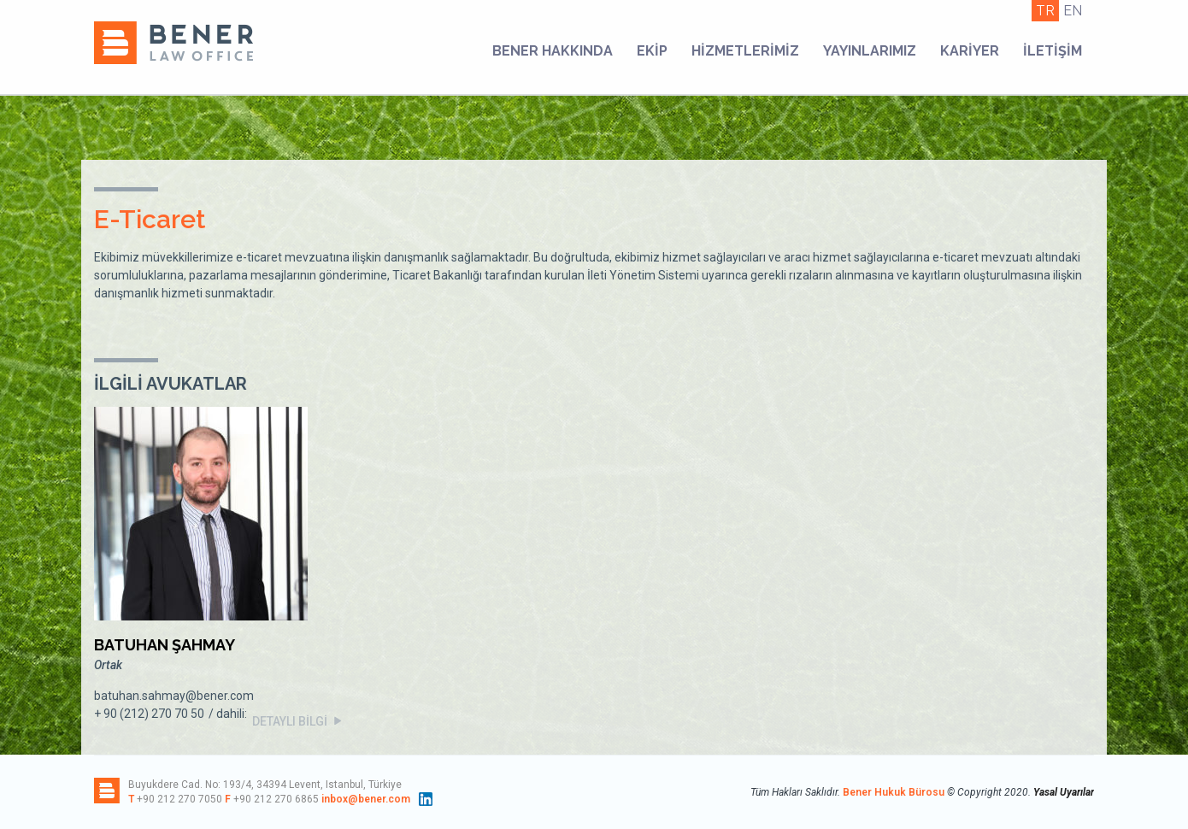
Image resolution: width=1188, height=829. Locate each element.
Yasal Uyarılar (1063, 792)
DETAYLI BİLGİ (298, 721)
